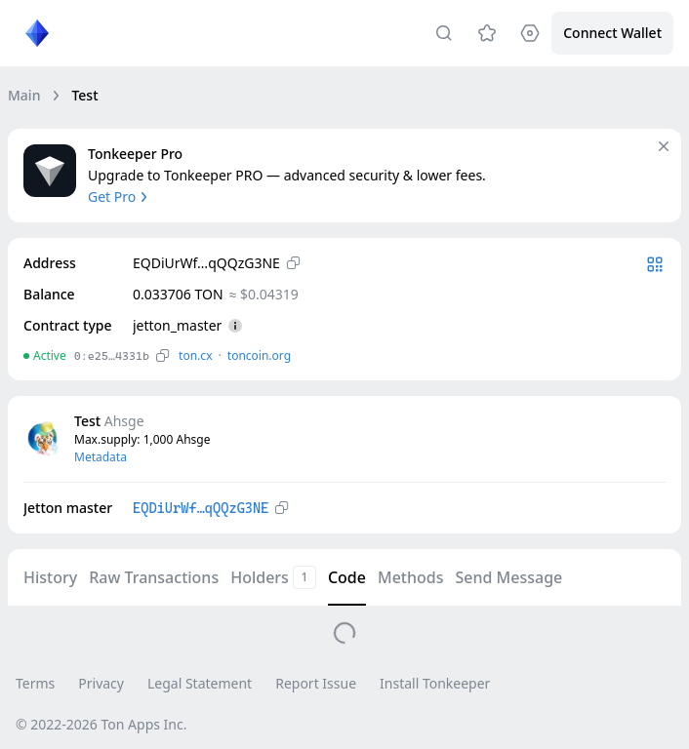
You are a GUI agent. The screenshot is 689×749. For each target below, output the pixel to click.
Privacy (101, 683)
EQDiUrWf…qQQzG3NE (200, 508)
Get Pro (119, 196)
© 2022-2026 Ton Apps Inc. (101, 724)
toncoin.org (259, 355)
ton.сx (196, 355)
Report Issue (315, 683)
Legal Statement (199, 683)
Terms (35, 683)
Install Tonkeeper (435, 683)
